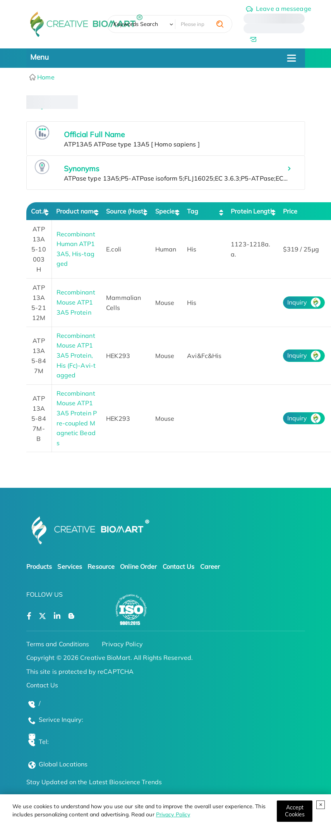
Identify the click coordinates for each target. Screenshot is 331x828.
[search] (220, 24)
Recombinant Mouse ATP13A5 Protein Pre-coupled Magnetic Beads (77, 418)
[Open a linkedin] (57, 616)
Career (210, 566)
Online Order (138, 566)
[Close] (294, 811)
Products (39, 566)
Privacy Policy (173, 814)
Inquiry (297, 302)
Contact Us (179, 566)
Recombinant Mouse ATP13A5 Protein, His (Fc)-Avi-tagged (76, 355)
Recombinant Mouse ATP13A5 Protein (76, 302)
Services (69, 566)
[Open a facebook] (29, 616)
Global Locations (63, 764)
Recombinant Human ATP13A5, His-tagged (76, 249)
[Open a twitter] (42, 616)
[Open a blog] (71, 616)
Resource (101, 566)
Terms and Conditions (57, 644)
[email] (274, 39)
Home (45, 77)
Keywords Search (135, 24)
